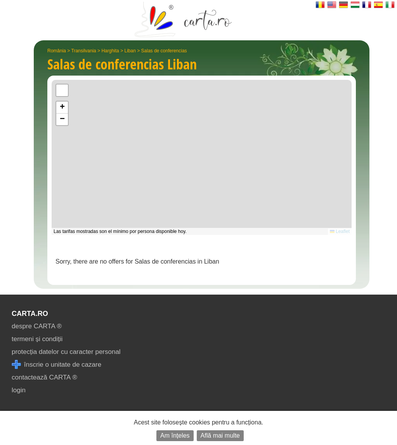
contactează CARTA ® (44, 377)
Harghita (110, 50)
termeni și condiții (37, 339)
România (56, 50)
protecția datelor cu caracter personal (66, 351)
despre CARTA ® (37, 326)
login (19, 390)
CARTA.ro (30, 313)
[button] (62, 108)
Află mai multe (220, 435)
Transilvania (83, 50)
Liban (129, 50)
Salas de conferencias (164, 50)
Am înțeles (175, 435)
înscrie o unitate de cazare (56, 364)
